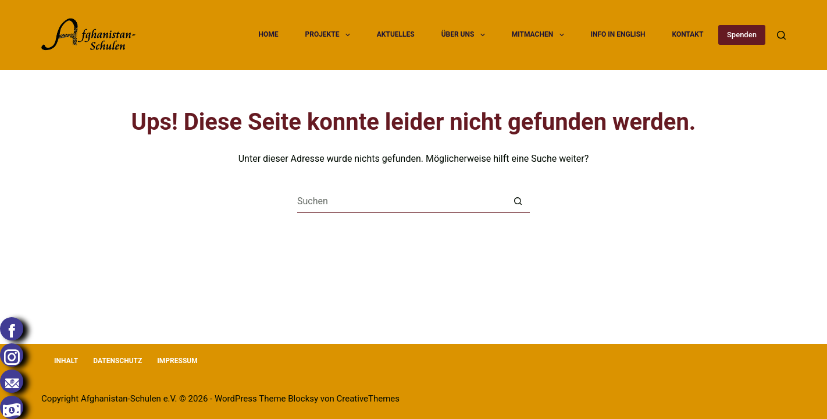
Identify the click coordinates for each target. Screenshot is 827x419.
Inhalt (66, 361)
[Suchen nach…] (402, 201)
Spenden (742, 34)
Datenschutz (117, 361)
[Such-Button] (518, 201)
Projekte (329, 35)
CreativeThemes (368, 398)
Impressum (177, 361)
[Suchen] (781, 35)
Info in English (617, 34)
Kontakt (687, 34)
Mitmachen (539, 35)
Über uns (465, 35)
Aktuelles (396, 34)
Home (269, 34)
